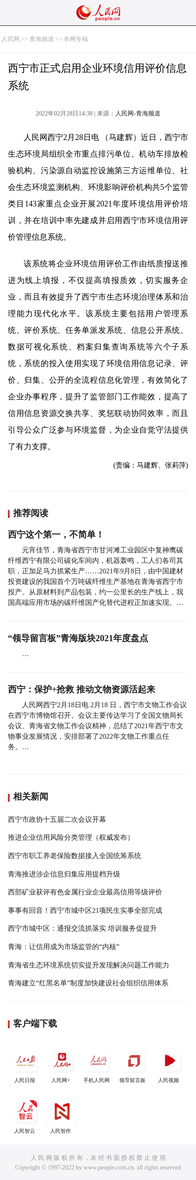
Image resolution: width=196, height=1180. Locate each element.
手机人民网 (97, 1064)
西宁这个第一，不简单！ (56, 534)
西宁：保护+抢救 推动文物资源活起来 (81, 689)
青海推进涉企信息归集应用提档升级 (64, 874)
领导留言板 (133, 1064)
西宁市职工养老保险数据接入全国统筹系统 (74, 855)
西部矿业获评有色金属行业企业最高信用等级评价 (85, 892)
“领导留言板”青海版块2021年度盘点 (78, 638)
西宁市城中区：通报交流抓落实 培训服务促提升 (82, 928)
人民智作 (61, 1115)
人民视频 (169, 1064)
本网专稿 (76, 39)
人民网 (10, 39)
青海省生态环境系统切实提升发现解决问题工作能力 (88, 965)
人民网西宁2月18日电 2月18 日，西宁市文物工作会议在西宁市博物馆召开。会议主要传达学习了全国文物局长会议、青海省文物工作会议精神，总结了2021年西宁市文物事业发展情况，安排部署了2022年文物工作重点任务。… (97, 726)
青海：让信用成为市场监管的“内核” (63, 946)
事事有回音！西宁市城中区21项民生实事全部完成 (85, 910)
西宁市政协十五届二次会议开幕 (57, 819)
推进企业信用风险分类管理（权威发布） (71, 837)
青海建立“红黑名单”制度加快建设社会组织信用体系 (88, 983)
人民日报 (26, 1064)
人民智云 (26, 1115)
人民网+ (61, 1064)
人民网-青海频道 (137, 113)
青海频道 (41, 39)
